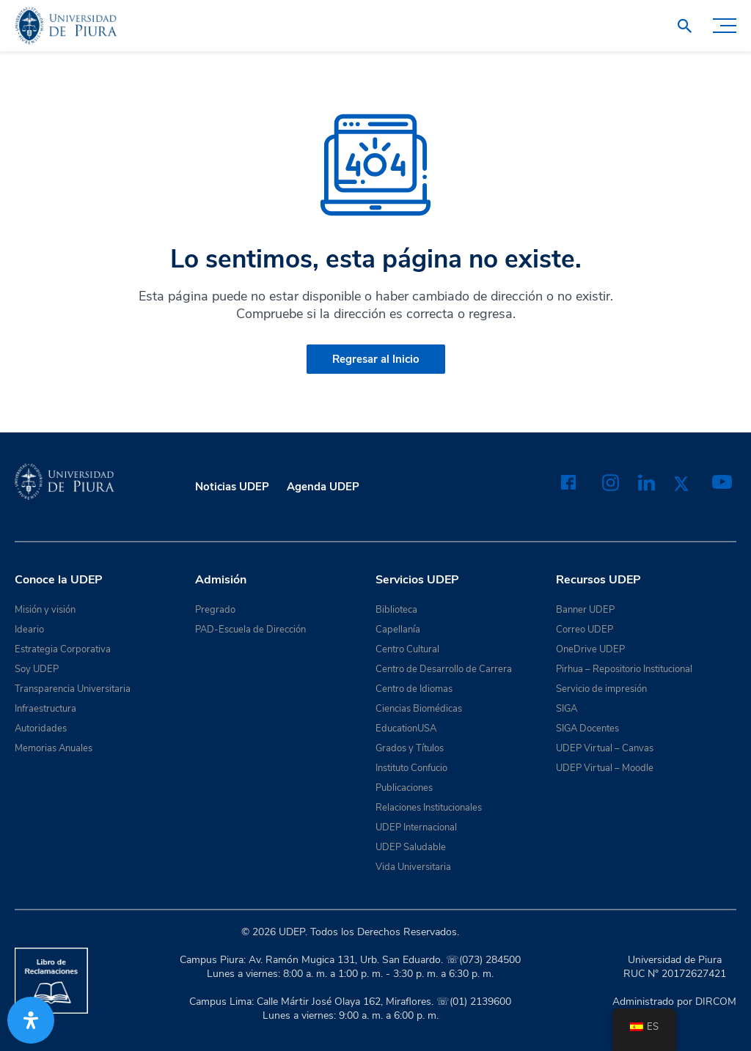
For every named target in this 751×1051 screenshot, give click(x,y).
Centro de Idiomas (414, 689)
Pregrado (215, 609)
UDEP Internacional (416, 827)
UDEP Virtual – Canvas (604, 748)
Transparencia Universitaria (73, 689)
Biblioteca (396, 609)
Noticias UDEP (232, 486)
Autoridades (41, 728)
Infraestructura (45, 708)
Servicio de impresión (601, 689)
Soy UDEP (37, 669)
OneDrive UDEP (590, 649)
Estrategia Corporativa (63, 649)
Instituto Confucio (411, 768)
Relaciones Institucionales (429, 807)
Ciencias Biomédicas (419, 708)
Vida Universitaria (413, 867)
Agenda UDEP (323, 486)
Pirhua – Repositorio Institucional (624, 669)
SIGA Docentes (587, 728)
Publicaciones (404, 787)
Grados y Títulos (410, 748)
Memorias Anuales (53, 748)
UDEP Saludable (411, 847)
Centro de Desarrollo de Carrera (444, 669)
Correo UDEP (584, 629)
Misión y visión (45, 609)
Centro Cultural (407, 649)
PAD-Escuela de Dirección (250, 629)
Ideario (29, 629)
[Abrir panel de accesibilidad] (30, 1020)
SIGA (566, 708)
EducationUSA (406, 728)
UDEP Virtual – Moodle (604, 768)
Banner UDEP (585, 609)
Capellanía (398, 629)
